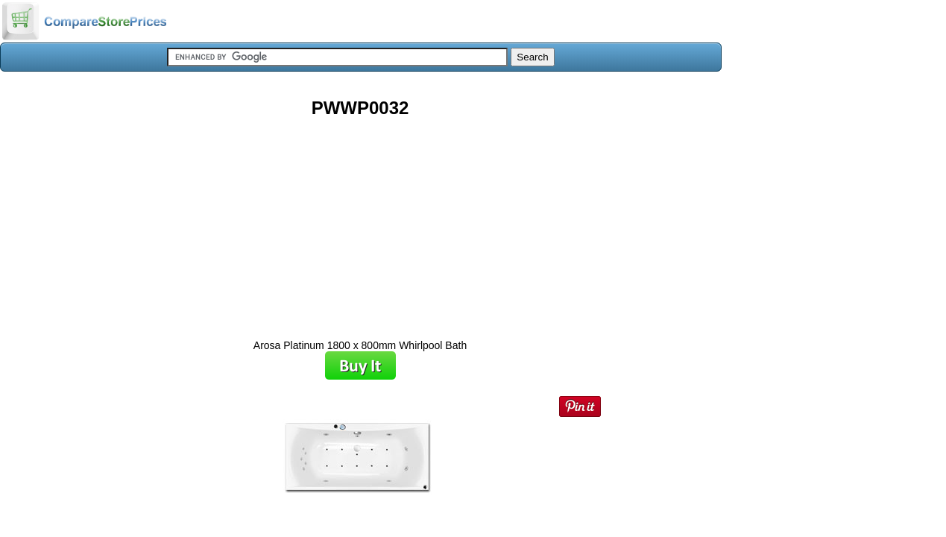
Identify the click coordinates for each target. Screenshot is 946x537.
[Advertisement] (360, 223)
